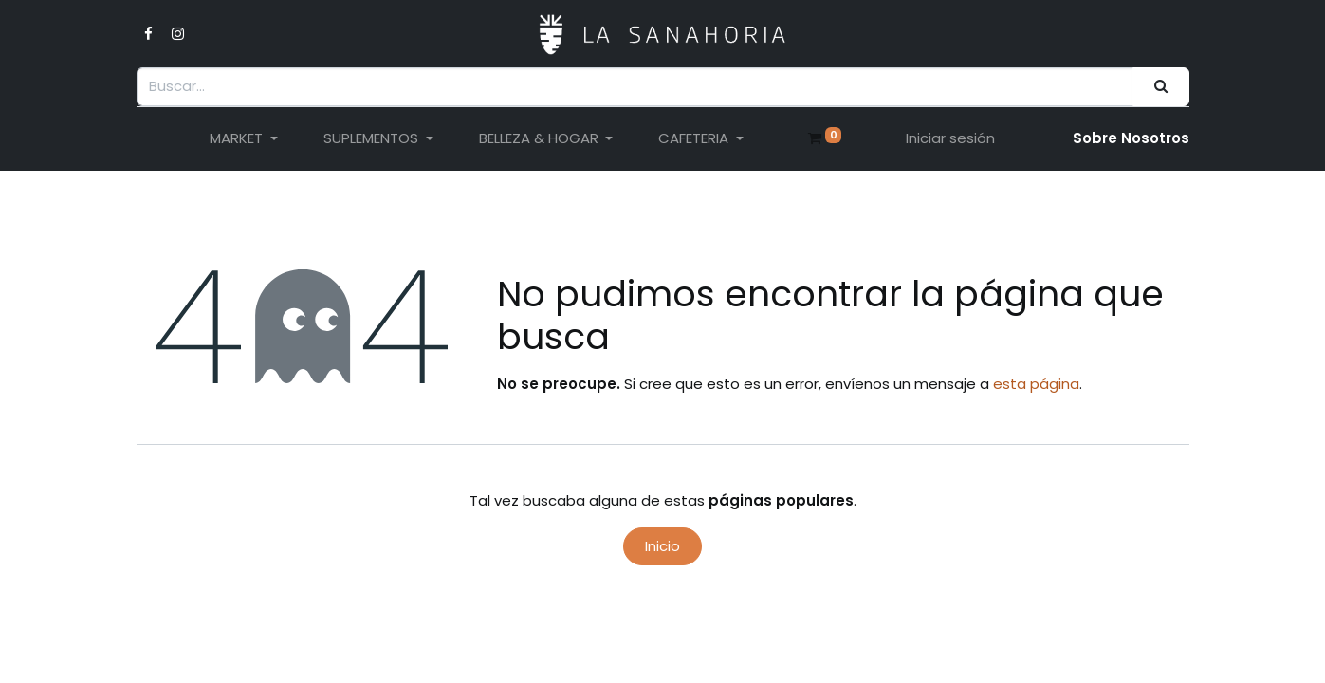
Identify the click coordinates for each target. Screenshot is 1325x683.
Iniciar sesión (950, 138)
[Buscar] (1160, 86)
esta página (1036, 384)
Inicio (662, 546)
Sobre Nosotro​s (1131, 138)
